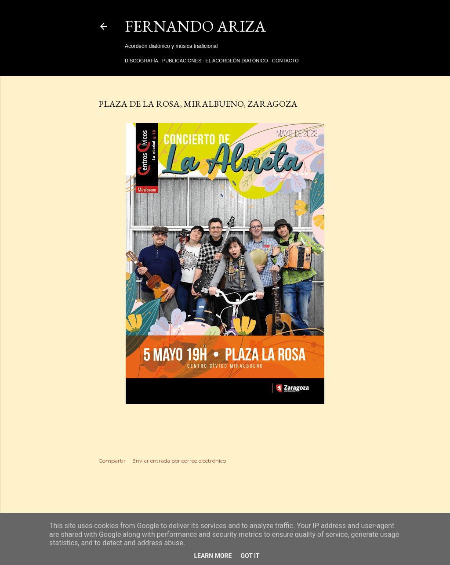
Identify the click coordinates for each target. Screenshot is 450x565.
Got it (249, 555)
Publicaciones (181, 60)
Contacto (285, 60)
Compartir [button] (112, 460)
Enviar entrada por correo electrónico (179, 460)
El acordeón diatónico (236, 60)
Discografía (141, 60)
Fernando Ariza (195, 26)
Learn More (213, 555)
